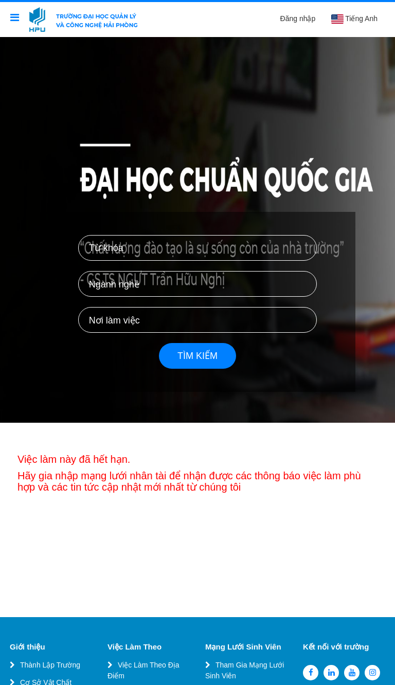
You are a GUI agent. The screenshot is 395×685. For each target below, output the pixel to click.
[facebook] (310, 672)
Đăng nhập (298, 18)
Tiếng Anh (354, 19)
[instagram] (372, 672)
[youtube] (352, 672)
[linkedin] (331, 672)
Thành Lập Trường (50, 665)
